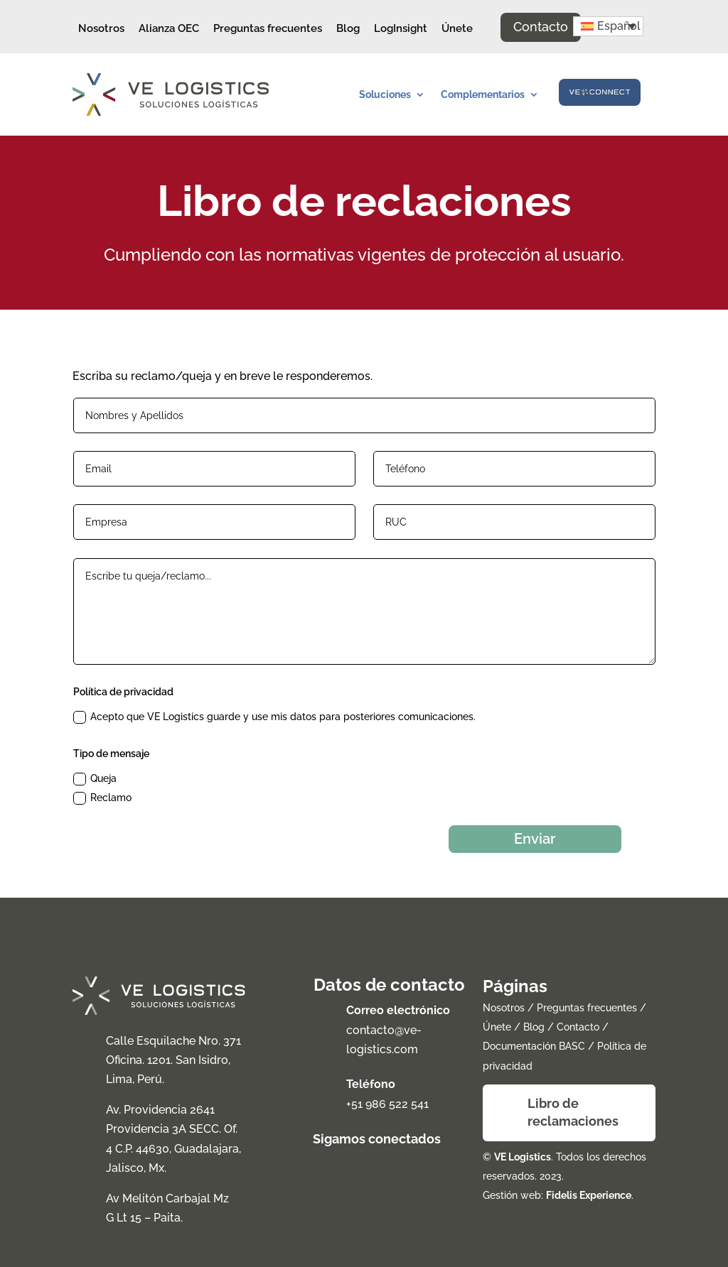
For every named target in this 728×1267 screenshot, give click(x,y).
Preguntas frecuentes (267, 28)
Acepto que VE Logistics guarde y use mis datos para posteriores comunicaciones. (274, 717)
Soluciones (385, 94)
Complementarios (483, 94)
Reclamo (102, 798)
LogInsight (400, 28)
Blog (348, 28)
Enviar (526, 833)
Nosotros (101, 28)
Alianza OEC (169, 28)
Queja (95, 779)
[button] (608, 26)
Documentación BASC (534, 1042)
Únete (457, 28)
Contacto (540, 26)
